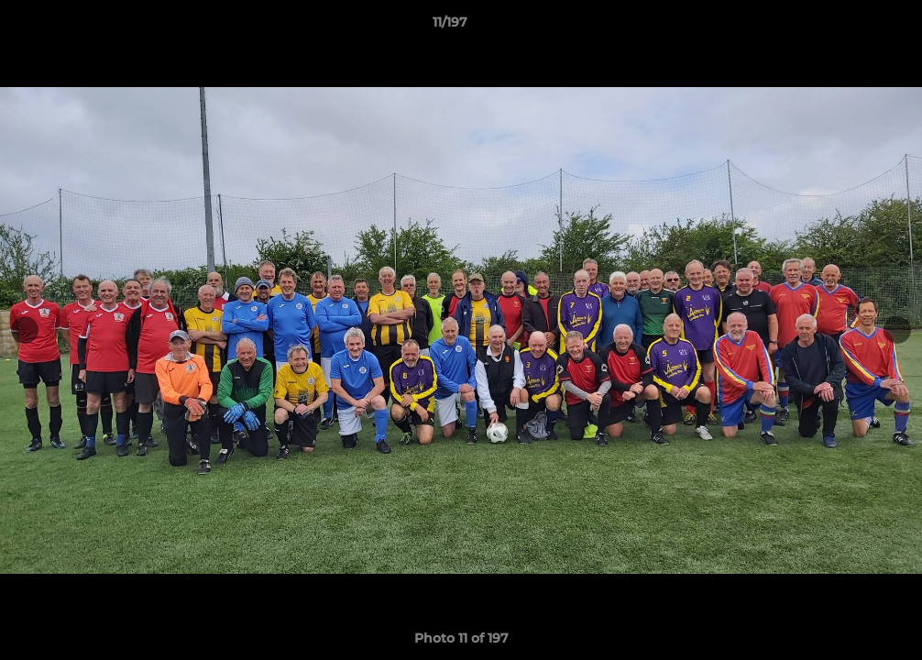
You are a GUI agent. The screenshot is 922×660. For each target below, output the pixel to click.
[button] (845, 26)
